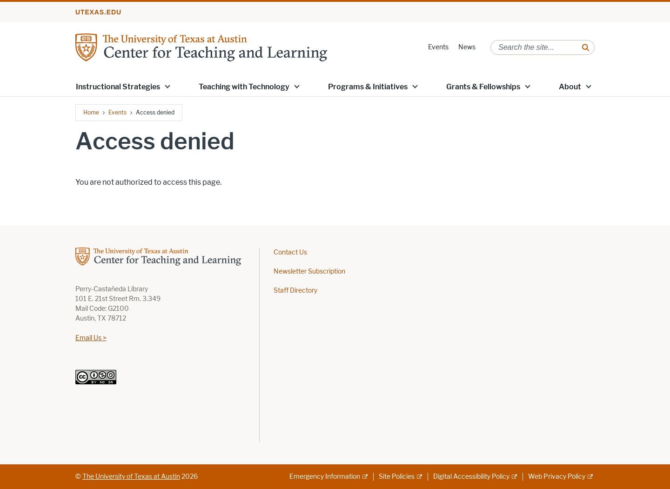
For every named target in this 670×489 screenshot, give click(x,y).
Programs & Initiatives (368, 86)
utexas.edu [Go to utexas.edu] (98, 12)
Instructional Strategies (118, 86)
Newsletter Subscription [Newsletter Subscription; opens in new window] (309, 271)
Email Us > (91, 338)
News (467, 47)
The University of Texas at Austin (131, 477)
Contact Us (290, 252)
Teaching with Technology (244, 86)
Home (91, 112)
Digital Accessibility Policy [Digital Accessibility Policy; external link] (471, 477)
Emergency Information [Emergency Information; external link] (324, 477)
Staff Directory (295, 291)
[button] (167, 86)
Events (438, 47)
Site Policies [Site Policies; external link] (397, 477)
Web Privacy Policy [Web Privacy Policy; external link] (556, 477)
